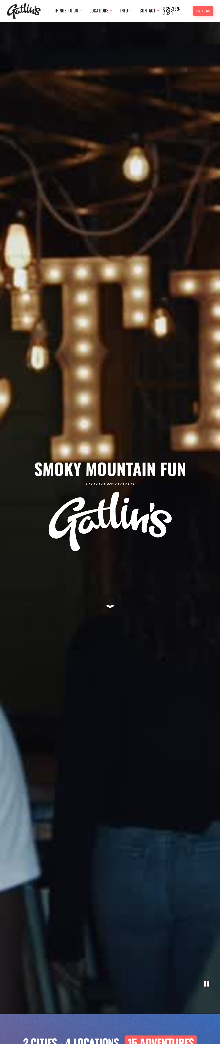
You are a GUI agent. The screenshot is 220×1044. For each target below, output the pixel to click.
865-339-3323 (172, 11)
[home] (24, 10)
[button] (67, 11)
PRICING (203, 11)
